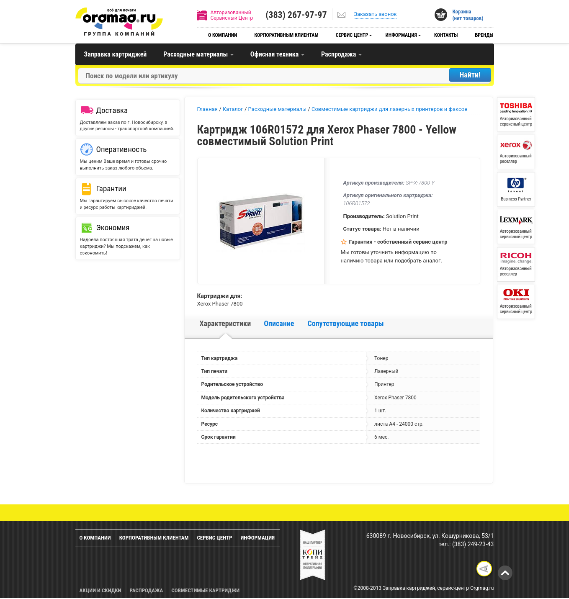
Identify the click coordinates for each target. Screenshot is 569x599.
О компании (222, 35)
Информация (401, 35)
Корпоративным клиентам (287, 35)
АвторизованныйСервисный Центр (232, 15)
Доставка (112, 110)
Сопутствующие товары (345, 323)
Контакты (446, 35)
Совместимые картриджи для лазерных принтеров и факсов (390, 109)
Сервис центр (352, 35)
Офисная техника (277, 54)
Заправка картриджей (115, 54)
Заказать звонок (375, 14)
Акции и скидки (100, 590)
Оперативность (121, 149)
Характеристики (225, 323)
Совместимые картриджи (205, 590)
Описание (279, 323)
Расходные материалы (198, 54)
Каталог (233, 109)
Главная (207, 109)
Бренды (484, 35)
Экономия (113, 227)
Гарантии (111, 188)
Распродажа (341, 54)
